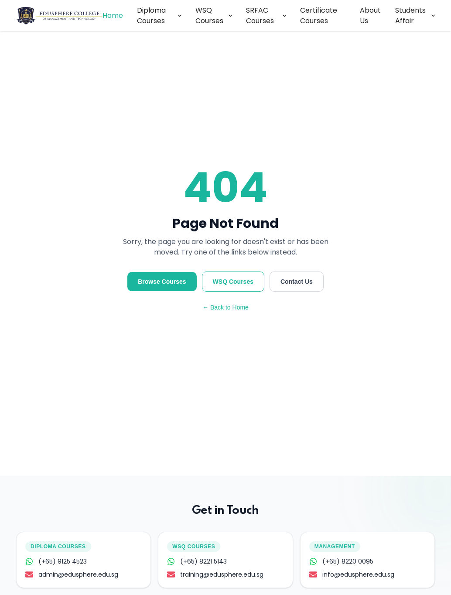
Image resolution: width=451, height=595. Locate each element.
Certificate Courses (318, 15)
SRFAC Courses (266, 15)
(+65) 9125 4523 (56, 561)
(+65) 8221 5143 (197, 561)
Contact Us (296, 281)
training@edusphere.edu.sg (215, 574)
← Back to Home (225, 307)
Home (112, 15)
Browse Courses (162, 281)
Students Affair (415, 15)
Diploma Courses (159, 15)
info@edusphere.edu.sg (351, 574)
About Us (370, 15)
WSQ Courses (213, 15)
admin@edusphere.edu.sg (71, 574)
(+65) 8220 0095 (341, 561)
